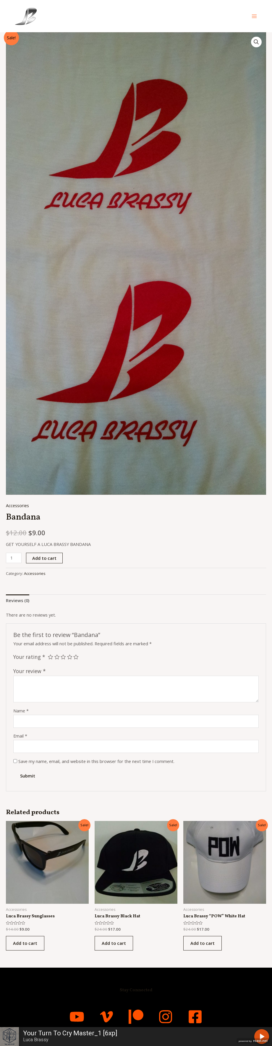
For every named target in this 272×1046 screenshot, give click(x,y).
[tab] (17, 600)
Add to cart (44, 558)
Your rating (29, 656)
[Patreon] (136, 1016)
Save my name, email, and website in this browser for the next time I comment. (96, 761)
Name (21, 711)
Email (20, 736)
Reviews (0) (17, 600)
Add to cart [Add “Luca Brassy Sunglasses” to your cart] (25, 943)
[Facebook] (195, 1016)
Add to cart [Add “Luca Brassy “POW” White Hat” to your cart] (202, 943)
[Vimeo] (106, 1016)
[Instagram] (165, 1016)
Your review (29, 671)
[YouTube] (76, 1016)
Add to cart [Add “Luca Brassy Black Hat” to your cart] (114, 943)
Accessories (17, 505)
